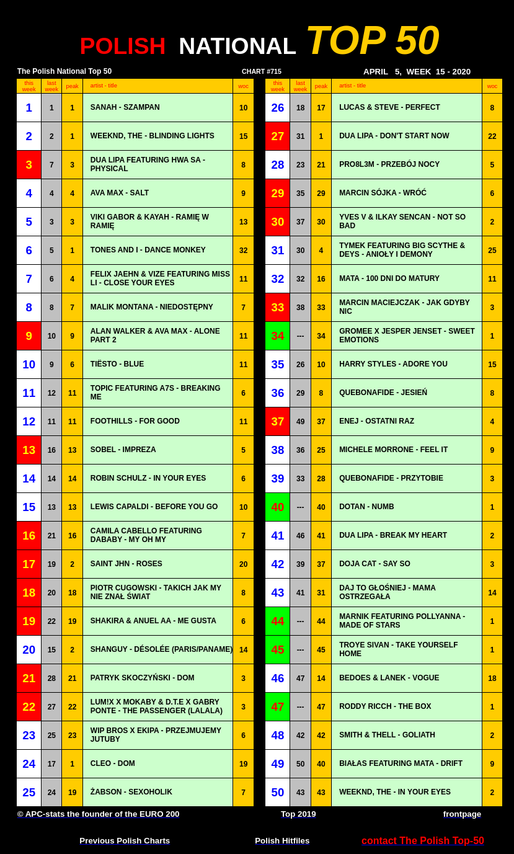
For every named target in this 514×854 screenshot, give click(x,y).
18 (300, 108)
